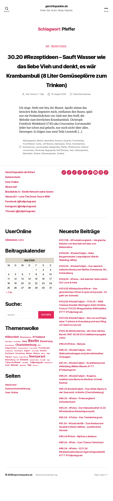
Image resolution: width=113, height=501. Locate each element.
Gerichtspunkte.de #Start (23, 191)
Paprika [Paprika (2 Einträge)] (15, 376)
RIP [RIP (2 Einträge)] (17, 379)
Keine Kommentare (83, 113)
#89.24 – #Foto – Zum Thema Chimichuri (81, 461)
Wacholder (28, 172)
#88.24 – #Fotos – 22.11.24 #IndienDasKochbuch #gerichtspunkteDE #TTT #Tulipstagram (82, 471)
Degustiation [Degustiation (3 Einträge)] (11, 367)
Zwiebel (61, 172)
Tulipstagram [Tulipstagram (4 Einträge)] (36, 381)
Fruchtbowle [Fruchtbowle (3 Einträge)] (44, 367)
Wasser (37, 172)
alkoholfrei (50, 160)
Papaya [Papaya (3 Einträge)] (8, 376)
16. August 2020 (58, 113)
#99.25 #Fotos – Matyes (72, 363)
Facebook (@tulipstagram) (24, 220)
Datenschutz (14, 196)
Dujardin (69, 160)
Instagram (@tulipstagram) (24, 225)
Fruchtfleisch (29, 163)
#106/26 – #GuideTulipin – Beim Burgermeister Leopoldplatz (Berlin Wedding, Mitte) (79, 275)
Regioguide (51, 169)
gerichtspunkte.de (56, 6)
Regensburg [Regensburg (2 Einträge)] (23, 376)
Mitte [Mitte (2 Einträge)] (48, 372)
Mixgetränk (55, 166)
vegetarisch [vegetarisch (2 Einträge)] (48, 381)
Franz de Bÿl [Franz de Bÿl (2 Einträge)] (33, 367)
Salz (73, 169)
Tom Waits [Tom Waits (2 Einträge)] (25, 381)
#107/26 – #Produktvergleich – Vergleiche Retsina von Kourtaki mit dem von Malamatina (82, 262)
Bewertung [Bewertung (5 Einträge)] (46, 360)
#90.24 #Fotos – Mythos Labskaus (78, 455)
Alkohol (40, 160)
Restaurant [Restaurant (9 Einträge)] (37, 375)
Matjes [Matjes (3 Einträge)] (29, 372)
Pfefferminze (76, 166)
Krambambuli (79, 163)
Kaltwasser (60, 163)
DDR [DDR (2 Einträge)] (39, 364)
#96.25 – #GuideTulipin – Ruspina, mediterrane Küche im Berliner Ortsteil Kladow (80, 398)
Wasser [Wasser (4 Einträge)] (14, 384)
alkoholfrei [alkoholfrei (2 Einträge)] (8, 360)
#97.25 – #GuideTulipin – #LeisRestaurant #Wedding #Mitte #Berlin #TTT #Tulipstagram (82, 385)
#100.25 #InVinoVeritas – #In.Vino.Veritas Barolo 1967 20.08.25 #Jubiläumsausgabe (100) (82, 353)
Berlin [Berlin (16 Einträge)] (33, 359)
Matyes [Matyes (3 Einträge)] (36, 372)
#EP (48, 47)
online (14, 258)
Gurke (39, 163)
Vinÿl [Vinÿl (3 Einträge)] (7, 384)
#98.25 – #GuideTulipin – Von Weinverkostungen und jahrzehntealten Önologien (81, 372)
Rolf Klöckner (64, 169)
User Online (13, 201)
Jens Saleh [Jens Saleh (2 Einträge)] (35, 370)
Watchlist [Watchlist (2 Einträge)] (23, 384)
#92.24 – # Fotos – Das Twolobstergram (81, 436)
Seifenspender (83, 169)
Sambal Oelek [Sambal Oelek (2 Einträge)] (34, 379)
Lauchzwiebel (42, 166)
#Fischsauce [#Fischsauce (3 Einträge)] (25, 356)
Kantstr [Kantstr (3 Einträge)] (43, 370)
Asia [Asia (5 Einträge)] (24, 360)
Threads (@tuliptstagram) (23, 230)
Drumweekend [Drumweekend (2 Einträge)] (23, 367)
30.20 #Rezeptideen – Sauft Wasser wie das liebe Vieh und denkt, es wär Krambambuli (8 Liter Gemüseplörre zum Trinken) (56, 80)
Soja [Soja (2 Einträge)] (48, 379)
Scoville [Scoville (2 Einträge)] (42, 379)
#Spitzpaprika (29, 160)
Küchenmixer (29, 166)
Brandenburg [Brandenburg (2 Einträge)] (9, 364)
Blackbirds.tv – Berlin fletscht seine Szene (35, 210)
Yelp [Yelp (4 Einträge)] (29, 384)
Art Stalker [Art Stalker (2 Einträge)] (17, 360)
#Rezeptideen (60, 47)
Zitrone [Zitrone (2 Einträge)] (35, 384)
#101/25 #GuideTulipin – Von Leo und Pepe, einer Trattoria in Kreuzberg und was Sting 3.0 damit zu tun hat (83, 340)
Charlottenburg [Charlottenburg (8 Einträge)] (25, 363)
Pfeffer (65, 166)
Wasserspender (49, 172)
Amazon (60, 160)
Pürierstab (40, 169)
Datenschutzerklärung (17, 407)
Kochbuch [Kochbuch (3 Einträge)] (9, 372)
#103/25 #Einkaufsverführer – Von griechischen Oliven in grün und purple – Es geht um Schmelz (83, 311)
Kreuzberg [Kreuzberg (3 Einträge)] (20, 372)
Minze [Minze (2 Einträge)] (43, 372)
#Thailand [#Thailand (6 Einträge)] (39, 355)
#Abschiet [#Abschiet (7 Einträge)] (12, 355)
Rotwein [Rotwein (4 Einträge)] (24, 378)
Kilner (69, 163)
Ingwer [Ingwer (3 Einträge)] (27, 370)
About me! (12, 205)
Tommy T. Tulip (36, 113)
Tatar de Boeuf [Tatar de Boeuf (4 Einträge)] (12, 381)
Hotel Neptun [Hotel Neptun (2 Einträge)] (18, 370)
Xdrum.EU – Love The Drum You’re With (33, 215)
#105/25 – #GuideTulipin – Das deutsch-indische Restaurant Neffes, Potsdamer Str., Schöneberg (83, 288)
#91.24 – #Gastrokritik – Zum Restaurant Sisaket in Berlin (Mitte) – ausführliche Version (81, 446)
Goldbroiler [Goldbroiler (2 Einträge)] (9, 370)
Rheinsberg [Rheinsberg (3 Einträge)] (10, 379)
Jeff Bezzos (48, 163)
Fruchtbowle (80, 160)
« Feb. (9, 311)
